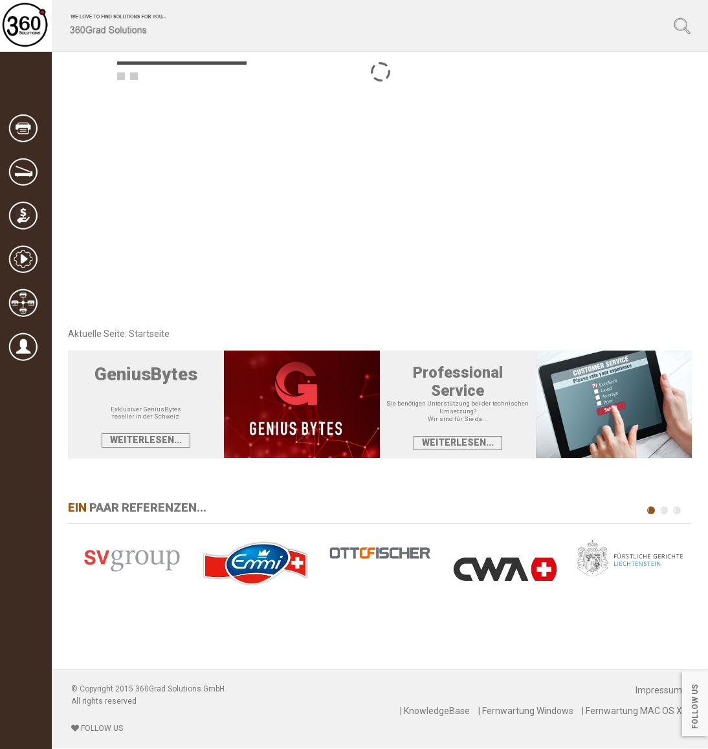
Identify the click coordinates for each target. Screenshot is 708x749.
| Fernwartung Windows (525, 711)
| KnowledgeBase (435, 711)
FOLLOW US (97, 728)
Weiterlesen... (146, 440)
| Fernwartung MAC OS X (632, 711)
